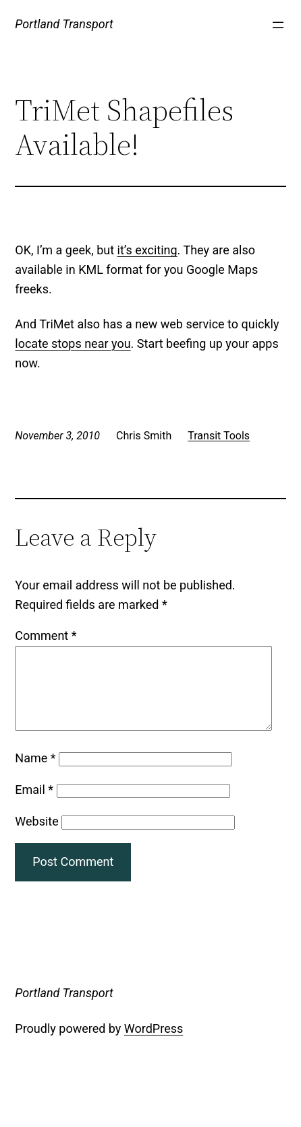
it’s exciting (147, 250)
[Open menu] (278, 25)
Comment (45, 635)
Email (34, 806)
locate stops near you (72, 343)
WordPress (153, 1045)
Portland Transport (64, 24)
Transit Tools (219, 435)
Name (35, 774)
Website (36, 837)
